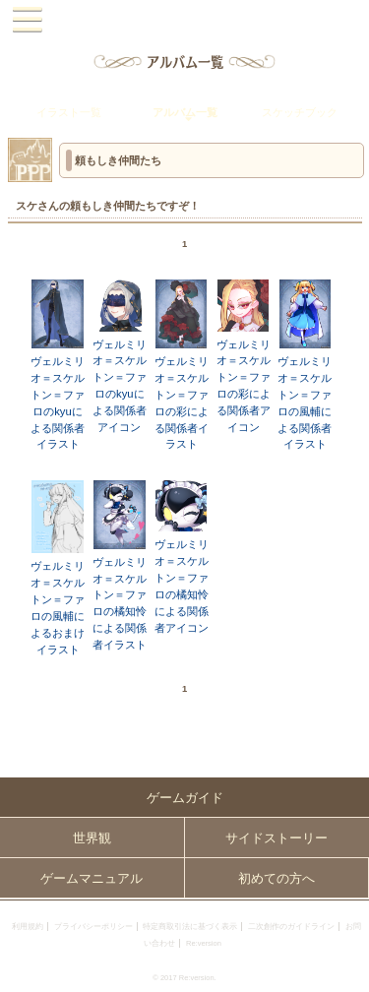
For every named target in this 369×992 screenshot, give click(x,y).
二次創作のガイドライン (291, 926)
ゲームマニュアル (91, 878)
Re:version (203, 943)
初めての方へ (276, 878)
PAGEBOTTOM (347, 968)
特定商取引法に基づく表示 (190, 926)
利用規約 (27, 926)
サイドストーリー (276, 838)
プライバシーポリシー (93, 926)
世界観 (92, 838)
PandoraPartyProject (184, 20)
